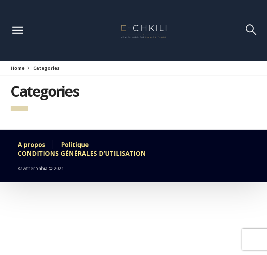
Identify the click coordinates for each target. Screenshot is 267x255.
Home (17, 68)
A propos (31, 144)
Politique (75, 144)
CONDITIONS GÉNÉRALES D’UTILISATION (82, 153)
